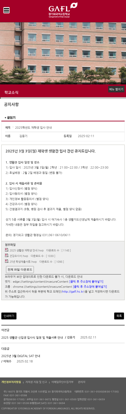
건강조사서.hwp (19, 256)
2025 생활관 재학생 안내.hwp (27, 250)
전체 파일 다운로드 (20, 269)
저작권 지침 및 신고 (36, 382)
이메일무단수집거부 (62, 382)
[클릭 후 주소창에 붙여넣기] (86, 281)
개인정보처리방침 (11, 382)
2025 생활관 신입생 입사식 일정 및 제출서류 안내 (32, 337)
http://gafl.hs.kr (73, 291)
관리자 (81, 382)
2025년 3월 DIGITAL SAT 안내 (20, 356)
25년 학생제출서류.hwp (23, 261)
